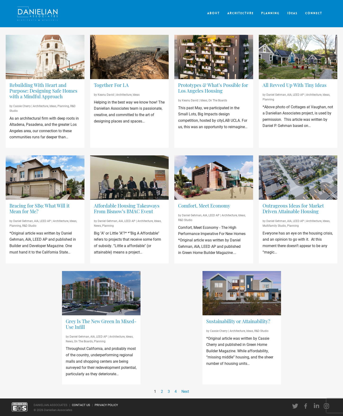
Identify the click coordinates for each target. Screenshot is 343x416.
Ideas (292, 13)
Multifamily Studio (274, 225)
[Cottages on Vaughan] (298, 57)
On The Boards (217, 100)
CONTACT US (81, 405)
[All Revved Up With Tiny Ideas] (298, 86)
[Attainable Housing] (298, 177)
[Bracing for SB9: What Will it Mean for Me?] (45, 209)
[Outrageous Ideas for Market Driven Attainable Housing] (298, 209)
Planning (270, 13)
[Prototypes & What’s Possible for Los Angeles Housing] (213, 88)
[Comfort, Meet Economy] (213, 206)
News (97, 225)
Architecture (240, 13)
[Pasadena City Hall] (45, 57)
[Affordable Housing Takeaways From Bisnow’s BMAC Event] (129, 209)
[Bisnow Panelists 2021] (129, 177)
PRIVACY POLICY (106, 405)
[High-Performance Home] (213, 177)
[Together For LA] (129, 86)
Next (185, 391)
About (213, 13)
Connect (313, 13)
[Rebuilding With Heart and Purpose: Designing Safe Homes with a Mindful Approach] (45, 91)
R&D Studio (29, 225)
